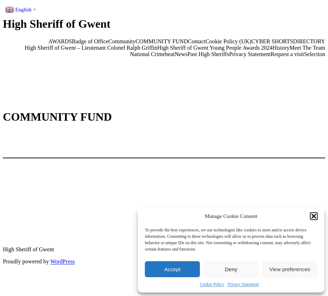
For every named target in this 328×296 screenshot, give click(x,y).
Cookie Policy (212, 284)
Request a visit (287, 54)
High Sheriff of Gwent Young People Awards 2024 (214, 48)
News (181, 54)
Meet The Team (307, 48)
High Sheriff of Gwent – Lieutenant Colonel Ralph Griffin (91, 48)
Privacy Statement (243, 284)
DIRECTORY (309, 41)
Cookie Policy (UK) (228, 41)
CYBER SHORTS (272, 41)
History (281, 48)
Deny (231, 269)
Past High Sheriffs (208, 54)
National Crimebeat (152, 54)
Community (121, 41)
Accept (172, 269)
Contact (197, 41)
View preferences (290, 269)
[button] (313, 216)
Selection (314, 54)
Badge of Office (90, 41)
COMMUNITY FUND (162, 41)
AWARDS (60, 41)
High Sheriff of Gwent (56, 23)
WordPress (62, 261)
